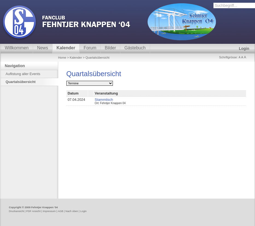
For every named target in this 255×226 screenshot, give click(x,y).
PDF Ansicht (33, 211)
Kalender (66, 47)
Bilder (110, 47)
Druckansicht (16, 211)
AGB (60, 211)
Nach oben (71, 211)
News (42, 47)
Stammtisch (104, 100)
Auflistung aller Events (23, 74)
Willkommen (17, 47)
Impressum (49, 211)
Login (244, 48)
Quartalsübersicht (21, 82)
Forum (90, 47)
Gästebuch (134, 47)
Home (62, 57)
